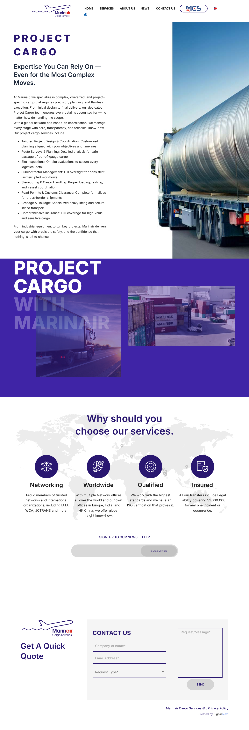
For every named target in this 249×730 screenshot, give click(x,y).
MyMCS (193, 8)
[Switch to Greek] (86, 14)
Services (106, 8)
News (145, 8)
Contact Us (165, 8)
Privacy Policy (218, 708)
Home (88, 8)
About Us (127, 8)
